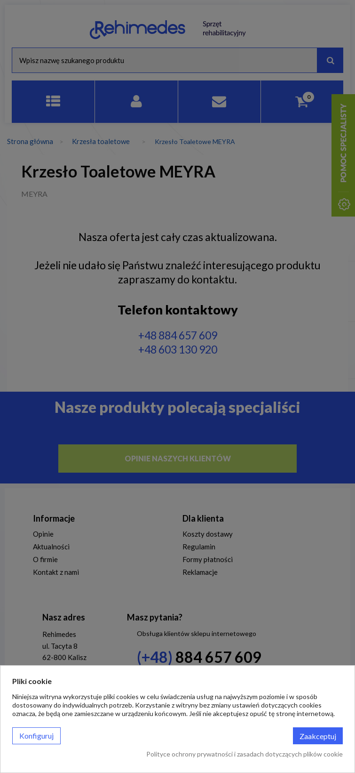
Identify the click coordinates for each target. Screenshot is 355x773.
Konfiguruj (36, 735)
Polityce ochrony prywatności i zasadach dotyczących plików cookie (244, 754)
